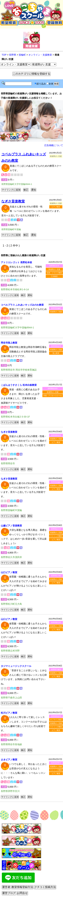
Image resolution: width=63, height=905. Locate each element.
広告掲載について (53, 145)
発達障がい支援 (54, 269)
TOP (4, 54)
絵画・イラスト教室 (54, 273)
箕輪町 (22, 54)
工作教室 (54, 276)
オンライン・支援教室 (40, 54)
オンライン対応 (56, 720)
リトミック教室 (56, 536)
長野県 (12, 54)
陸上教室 (56, 353)
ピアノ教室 (56, 207)
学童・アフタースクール (52, 395)
